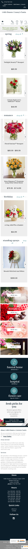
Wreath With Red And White (14, 271)
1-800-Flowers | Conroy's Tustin (14, 12)
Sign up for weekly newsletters (14, 420)
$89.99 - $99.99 (14, 150)
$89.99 (14, 69)
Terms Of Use (9, 546)
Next (25, 55)
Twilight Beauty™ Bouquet (14, 62)
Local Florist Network (11, 548)
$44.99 (14, 106)
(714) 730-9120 (8, 2)
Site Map (20, 548)
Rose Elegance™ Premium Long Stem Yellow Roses (14, 182)
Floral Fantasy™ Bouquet (14, 144)
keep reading (7, 436)
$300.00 (14, 278)
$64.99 (14, 232)
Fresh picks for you (14, 409)
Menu (2, 23)
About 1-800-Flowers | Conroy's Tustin (13, 430)
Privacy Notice (18, 546)
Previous (2, 55)
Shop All (18, 34)
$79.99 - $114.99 (14, 188)
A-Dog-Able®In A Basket (14, 225)
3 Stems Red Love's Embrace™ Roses (14, 100)
